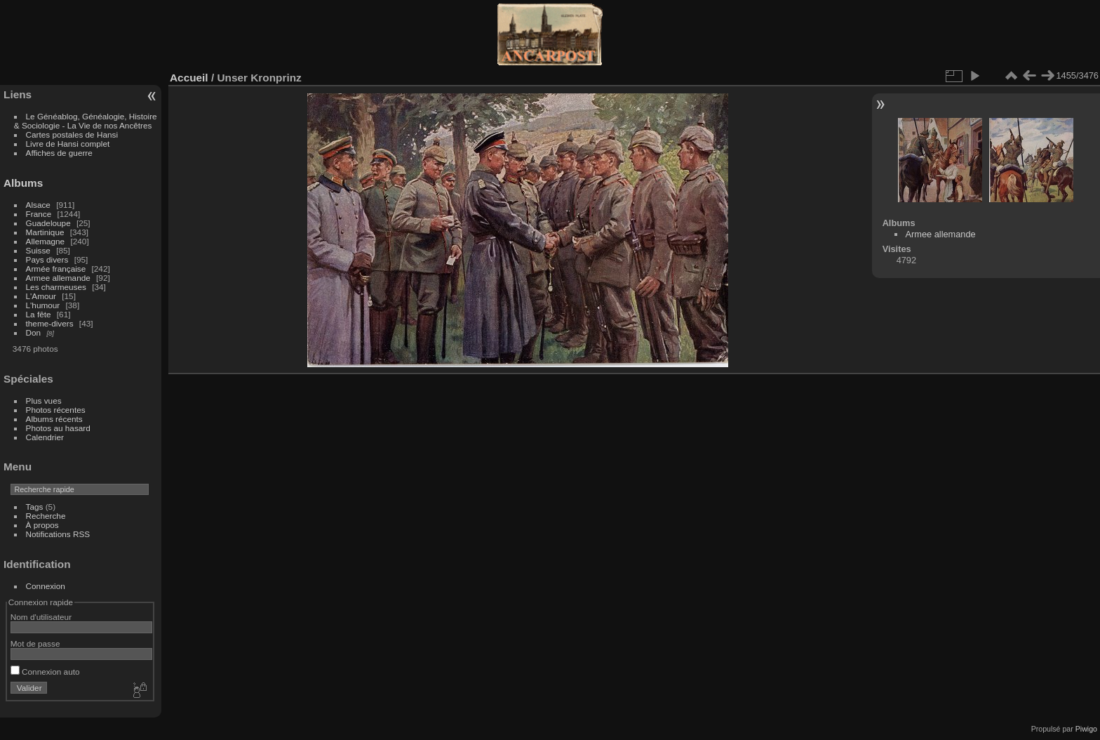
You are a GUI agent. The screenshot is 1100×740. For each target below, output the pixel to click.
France (39, 213)
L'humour (43, 305)
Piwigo (1086, 729)
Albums (23, 183)
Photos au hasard (58, 427)
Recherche (46, 515)
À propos (42, 524)
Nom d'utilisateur (41, 616)
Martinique (45, 232)
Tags (34, 506)
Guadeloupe (48, 222)
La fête (38, 314)
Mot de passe (35, 643)
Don (33, 332)
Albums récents (54, 418)
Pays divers (47, 259)
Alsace (38, 204)
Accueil (189, 78)
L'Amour (41, 295)
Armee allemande (58, 277)
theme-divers (50, 323)
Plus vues (44, 400)
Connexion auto (45, 671)
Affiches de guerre (59, 152)
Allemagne (45, 241)
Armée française (56, 268)
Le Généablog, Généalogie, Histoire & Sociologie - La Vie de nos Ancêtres (85, 121)
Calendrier (45, 437)
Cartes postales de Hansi (72, 134)
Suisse (38, 250)
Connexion (45, 585)
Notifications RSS (58, 534)
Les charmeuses (56, 286)
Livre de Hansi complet (68, 143)
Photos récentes (56, 409)
